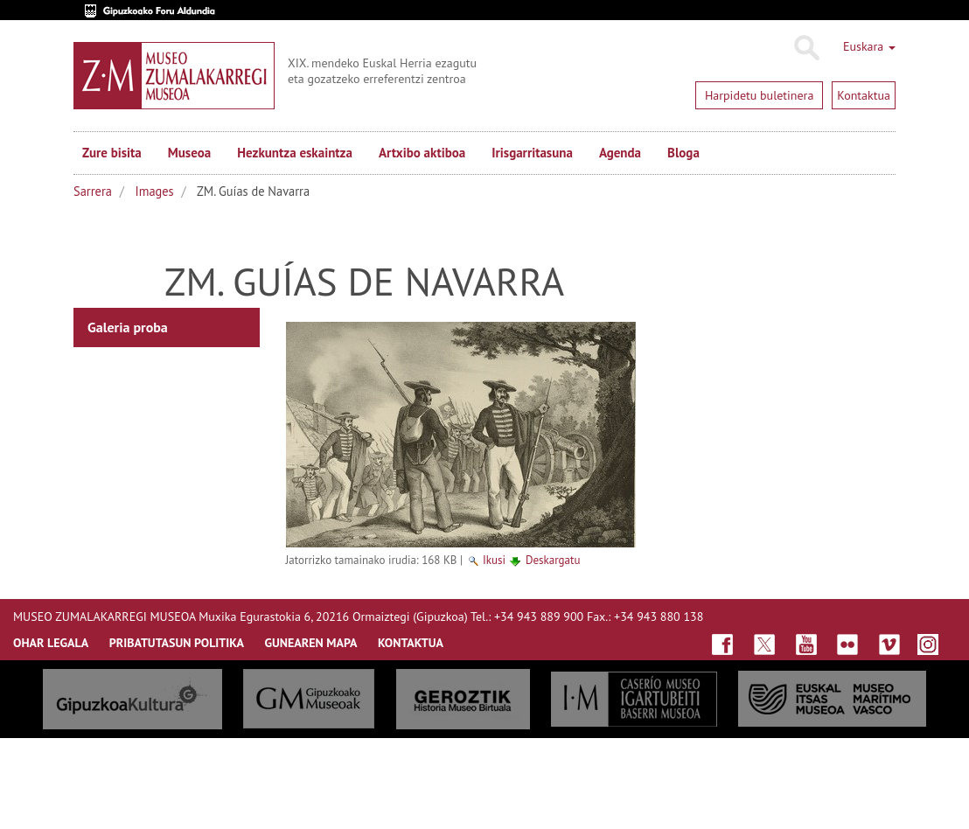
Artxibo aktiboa (422, 152)
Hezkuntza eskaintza (294, 152)
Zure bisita (112, 152)
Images (155, 191)
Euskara (869, 46)
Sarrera (92, 191)
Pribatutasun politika (176, 643)
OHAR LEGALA (50, 643)
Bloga (683, 152)
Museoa (189, 152)
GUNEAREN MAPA (311, 643)
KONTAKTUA (410, 643)
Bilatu (806, 48)
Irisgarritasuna (532, 152)
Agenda (620, 152)
